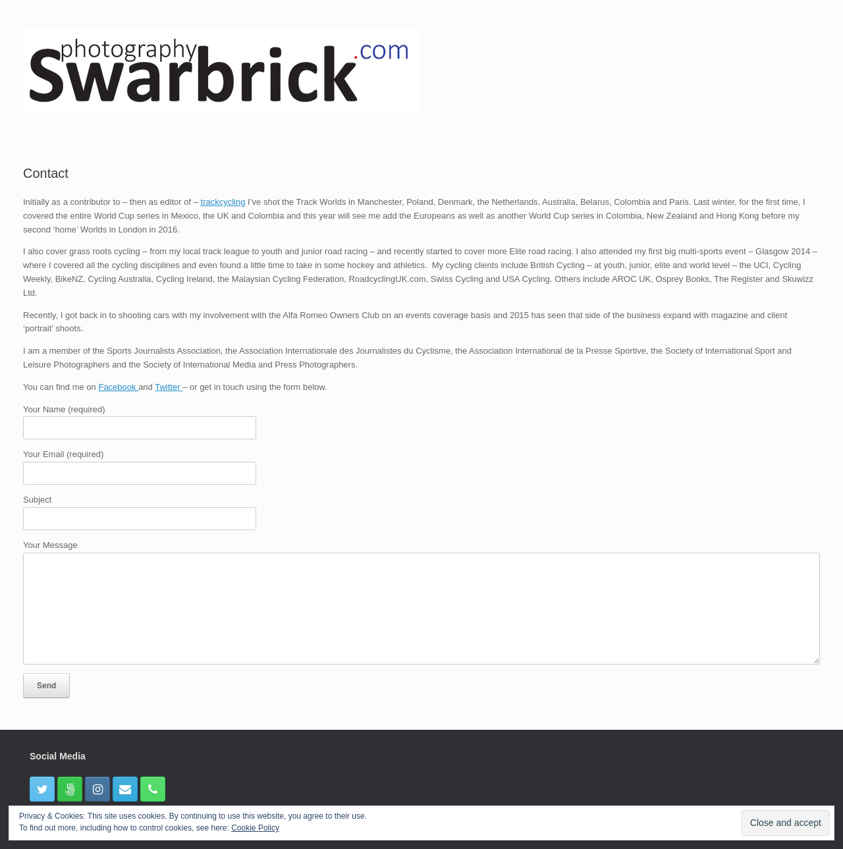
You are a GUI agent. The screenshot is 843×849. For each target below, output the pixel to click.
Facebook (118, 387)
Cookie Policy (255, 828)
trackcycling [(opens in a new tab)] (223, 202)
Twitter (168, 387)
